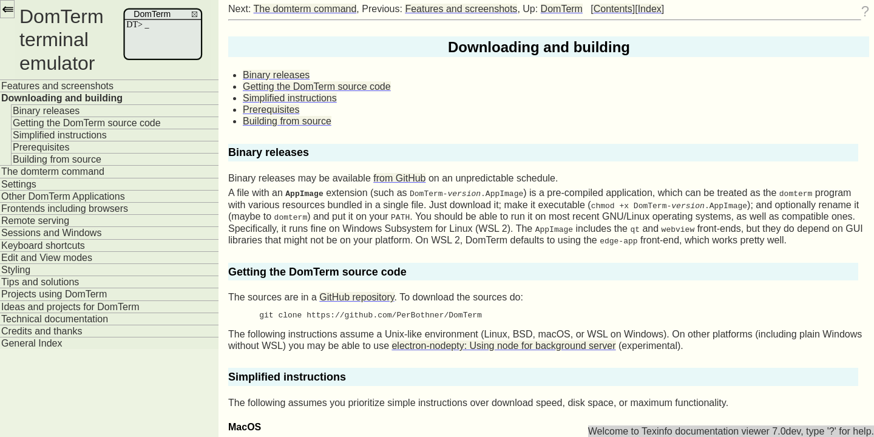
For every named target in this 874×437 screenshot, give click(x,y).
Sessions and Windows (51, 233)
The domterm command (52, 171)
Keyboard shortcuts (43, 245)
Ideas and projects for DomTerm (70, 307)
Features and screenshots (57, 86)
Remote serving (35, 220)
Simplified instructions (60, 135)
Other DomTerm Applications (63, 196)
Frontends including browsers (64, 208)
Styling (15, 270)
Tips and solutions (40, 282)
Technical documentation (54, 319)
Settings (18, 184)
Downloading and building (62, 98)
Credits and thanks (41, 331)
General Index (32, 343)
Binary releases (46, 111)
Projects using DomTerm (54, 294)
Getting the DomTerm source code (87, 123)
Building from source (57, 159)
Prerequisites (41, 147)
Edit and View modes (46, 257)
